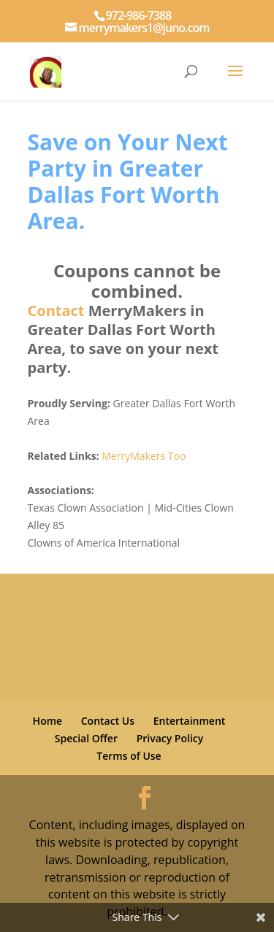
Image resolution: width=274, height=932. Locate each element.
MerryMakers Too (144, 456)
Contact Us (107, 721)
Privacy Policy (170, 738)
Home (48, 721)
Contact (56, 310)
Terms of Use (128, 756)
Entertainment (189, 721)
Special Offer (86, 738)
